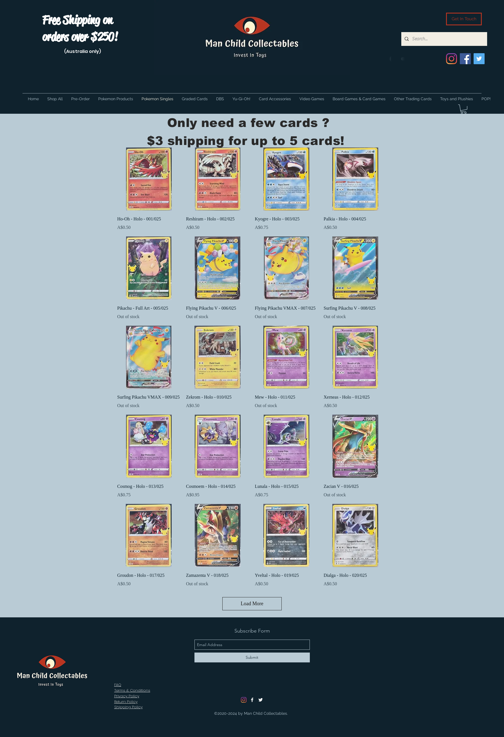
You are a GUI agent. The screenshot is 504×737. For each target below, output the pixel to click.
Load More (252, 603)
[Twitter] (479, 58)
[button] (463, 109)
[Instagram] (451, 58)
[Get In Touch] (464, 19)
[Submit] (252, 657)
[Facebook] (465, 58)
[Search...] (443, 39)
